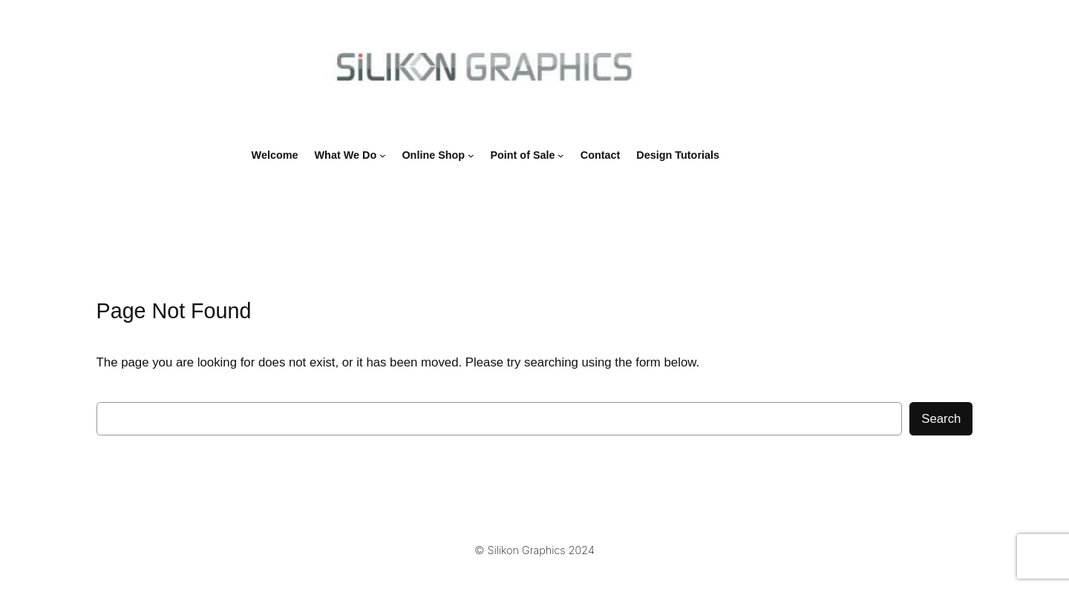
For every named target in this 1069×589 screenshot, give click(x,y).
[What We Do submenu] (382, 155)
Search (941, 419)
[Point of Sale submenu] (561, 155)
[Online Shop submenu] (471, 155)
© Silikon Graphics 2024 (534, 550)
